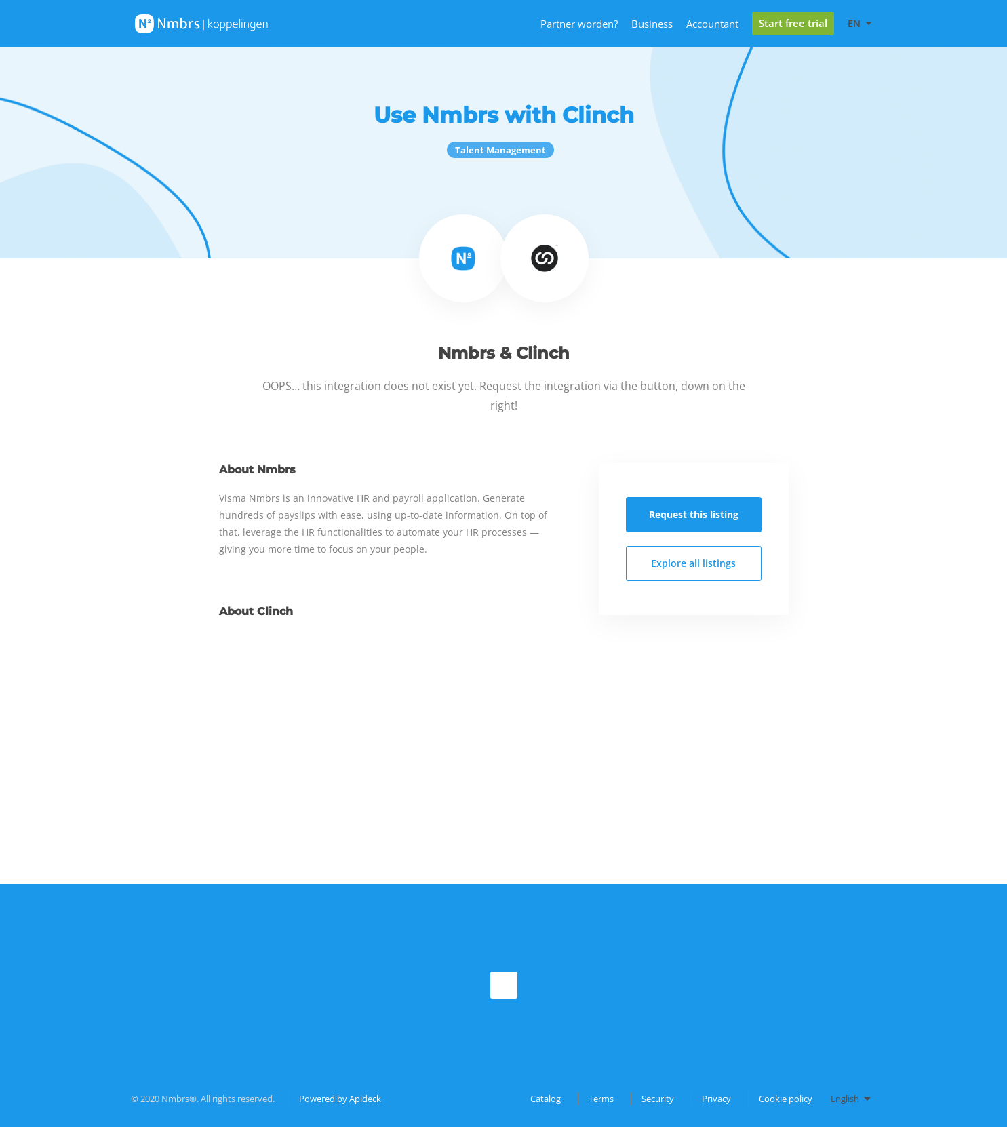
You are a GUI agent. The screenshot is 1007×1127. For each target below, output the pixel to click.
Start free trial (793, 23)
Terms (601, 1098)
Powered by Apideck (340, 1098)
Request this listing (693, 514)
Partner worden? (579, 24)
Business (652, 24)
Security (657, 1098)
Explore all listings (693, 563)
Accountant (712, 24)
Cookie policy (785, 1098)
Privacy (716, 1098)
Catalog (545, 1098)
